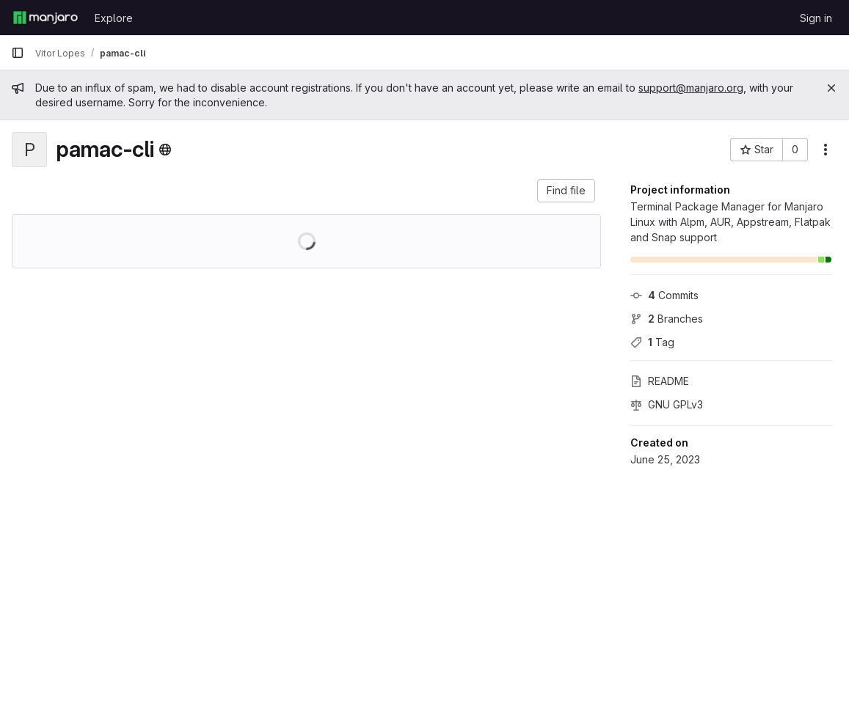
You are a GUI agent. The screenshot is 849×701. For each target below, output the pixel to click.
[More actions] (825, 149)
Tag (652, 342)
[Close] (831, 88)
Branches (666, 318)
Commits (664, 295)
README (659, 381)
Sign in (816, 18)
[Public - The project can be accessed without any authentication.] (165, 149)
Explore (114, 18)
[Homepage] (45, 17)
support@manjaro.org (690, 87)
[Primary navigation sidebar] (17, 53)
